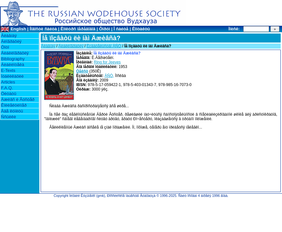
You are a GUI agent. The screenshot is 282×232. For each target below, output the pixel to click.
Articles (8, 82)
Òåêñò (82, 71)
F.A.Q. (7, 87)
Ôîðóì (104, 28)
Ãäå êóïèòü (12, 111)
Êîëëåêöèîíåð (13, 105)
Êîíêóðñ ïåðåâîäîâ (78, 28)
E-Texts (8, 70)
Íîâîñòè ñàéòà (43, 28)
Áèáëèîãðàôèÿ (15, 53)
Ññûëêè (8, 116)
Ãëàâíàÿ (9, 35)
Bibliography (13, 58)
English (18, 28)
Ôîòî (5, 47)
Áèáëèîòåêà (12, 64)
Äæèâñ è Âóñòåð (18, 99)
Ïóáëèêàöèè (12, 76)
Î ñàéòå (121, 28)
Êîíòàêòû (141, 28)
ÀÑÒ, (109, 75)
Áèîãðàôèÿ (11, 41)
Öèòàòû (8, 93)
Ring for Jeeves (107, 62)
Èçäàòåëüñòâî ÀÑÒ (103, 46)
